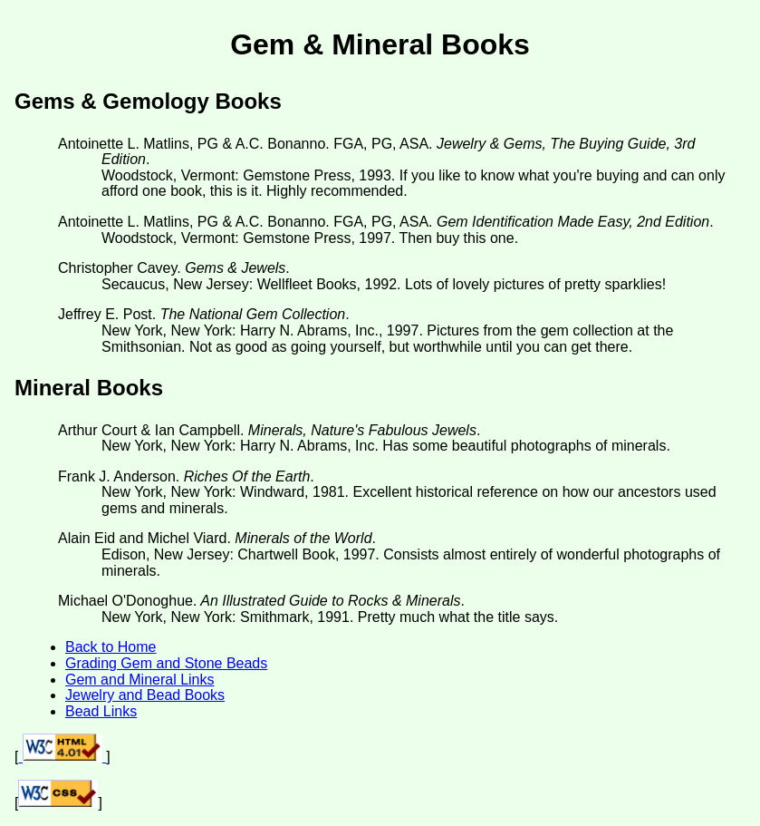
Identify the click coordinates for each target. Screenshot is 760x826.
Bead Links (101, 711)
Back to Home (110, 647)
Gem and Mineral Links (140, 679)
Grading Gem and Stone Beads (166, 663)
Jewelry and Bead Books (145, 695)
